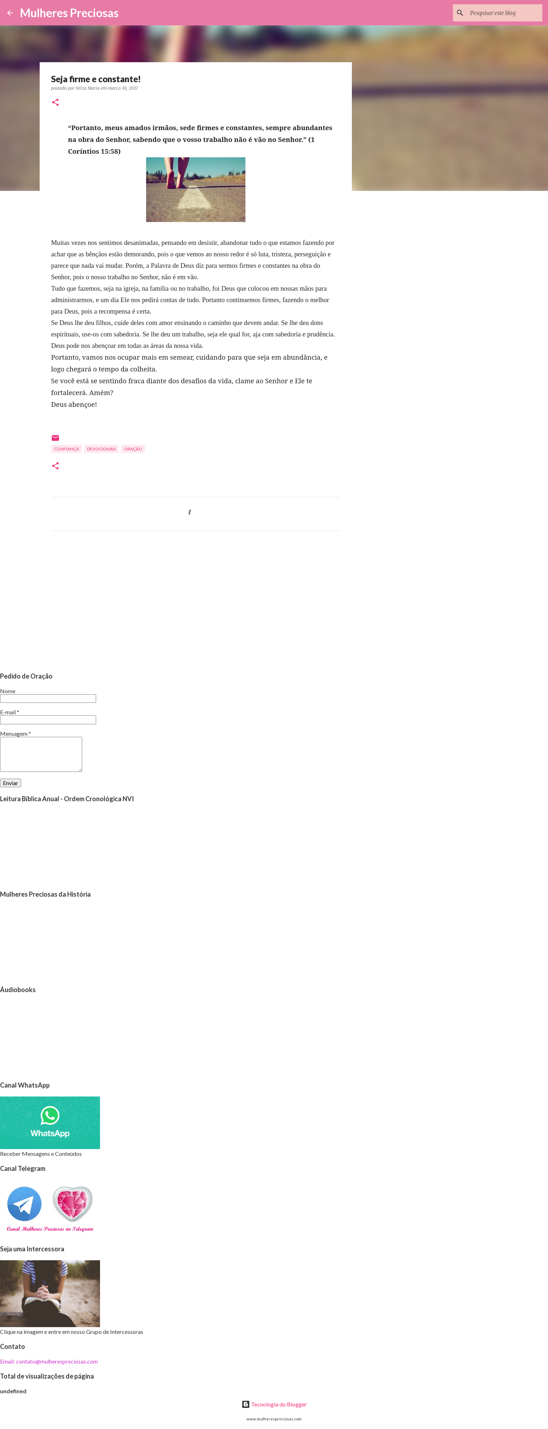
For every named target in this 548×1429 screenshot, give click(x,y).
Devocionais (101, 449)
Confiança (66, 449)
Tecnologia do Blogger (274, 1404)
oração (133, 449)
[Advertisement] (196, 603)
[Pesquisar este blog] (504, 12)
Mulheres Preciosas (69, 13)
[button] (55, 103)
